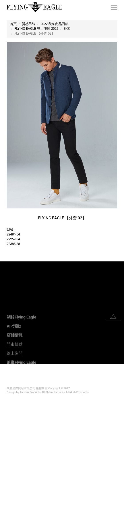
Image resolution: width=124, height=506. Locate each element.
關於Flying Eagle (21, 349)
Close (4, 366)
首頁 (13, 24)
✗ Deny (5, 380)
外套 (67, 29)
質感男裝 (28, 24)
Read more (9, 414)
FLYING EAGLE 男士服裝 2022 (36, 29)
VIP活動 (14, 359)
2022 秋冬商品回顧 (54, 24)
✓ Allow (6, 376)
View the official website (38, 414)
